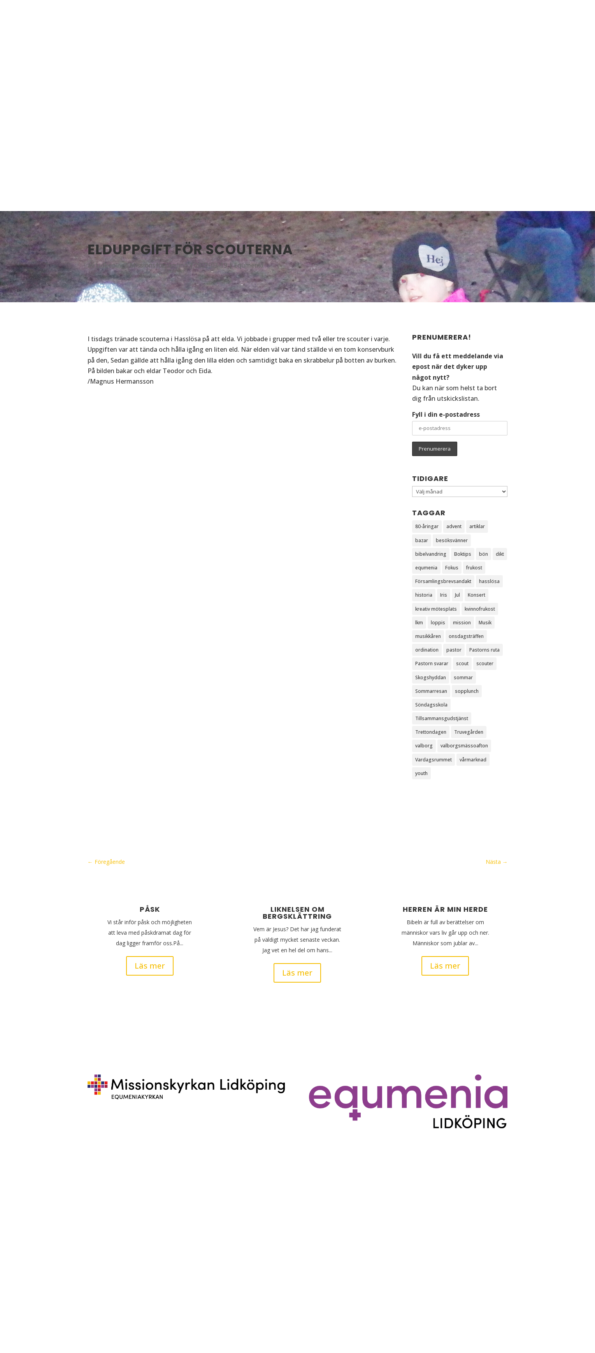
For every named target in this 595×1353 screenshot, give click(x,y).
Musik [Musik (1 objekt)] (485, 622)
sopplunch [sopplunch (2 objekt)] (467, 691)
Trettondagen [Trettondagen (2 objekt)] (430, 732)
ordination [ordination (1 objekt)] (427, 650)
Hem (465, 46)
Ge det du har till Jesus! (121, 1207)
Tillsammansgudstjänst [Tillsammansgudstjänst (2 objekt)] (441, 718)
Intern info (472, 164)
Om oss (469, 135)
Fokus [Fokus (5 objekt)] (451, 567)
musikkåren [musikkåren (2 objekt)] (428, 636)
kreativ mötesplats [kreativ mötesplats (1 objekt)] (436, 609)
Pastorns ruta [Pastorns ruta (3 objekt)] (484, 650)
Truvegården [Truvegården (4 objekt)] (468, 732)
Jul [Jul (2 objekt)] (457, 595)
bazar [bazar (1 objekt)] (421, 540)
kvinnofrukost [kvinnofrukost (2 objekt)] (480, 609)
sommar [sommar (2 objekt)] (463, 677)
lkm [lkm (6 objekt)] (419, 622)
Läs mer (150, 965)
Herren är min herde (445, 909)
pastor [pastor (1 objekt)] (454, 650)
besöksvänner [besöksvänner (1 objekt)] (452, 540)
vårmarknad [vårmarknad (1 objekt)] (473, 759)
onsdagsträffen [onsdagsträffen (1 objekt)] (466, 636)
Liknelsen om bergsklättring (297, 912)
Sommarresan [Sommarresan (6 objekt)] (431, 691)
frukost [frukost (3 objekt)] (474, 567)
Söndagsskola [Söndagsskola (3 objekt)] (431, 704)
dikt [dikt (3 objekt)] (500, 554)
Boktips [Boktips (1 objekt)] (462, 554)
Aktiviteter (472, 75)
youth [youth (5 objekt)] (421, 773)
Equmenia (248, 265)
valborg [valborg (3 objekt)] (424, 745)
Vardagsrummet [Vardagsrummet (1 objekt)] (433, 759)
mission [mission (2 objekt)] (462, 622)
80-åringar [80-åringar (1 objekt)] (427, 526)
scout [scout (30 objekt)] (462, 663)
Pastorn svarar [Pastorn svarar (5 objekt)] (431, 663)
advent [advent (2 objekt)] (454, 526)
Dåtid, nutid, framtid (118, 1276)
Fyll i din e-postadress (446, 414)
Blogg (487, 46)
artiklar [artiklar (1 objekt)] (477, 526)
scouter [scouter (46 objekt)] (484, 663)
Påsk (150, 909)
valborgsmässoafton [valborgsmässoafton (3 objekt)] (464, 745)
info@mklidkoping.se (474, 1234)
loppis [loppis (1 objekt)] (438, 622)
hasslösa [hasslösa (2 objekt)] (489, 581)
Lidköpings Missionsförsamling (142, 265)
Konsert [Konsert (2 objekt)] (476, 595)
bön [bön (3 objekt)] (483, 554)
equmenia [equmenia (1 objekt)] (426, 567)
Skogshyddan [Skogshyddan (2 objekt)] (430, 677)
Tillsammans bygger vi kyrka (129, 1262)
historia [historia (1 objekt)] (423, 595)
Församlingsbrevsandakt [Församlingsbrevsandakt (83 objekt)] (443, 581)
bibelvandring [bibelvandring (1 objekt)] (430, 554)
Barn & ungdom (479, 105)
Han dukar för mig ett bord (128, 1289)
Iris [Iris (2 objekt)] (443, 595)
